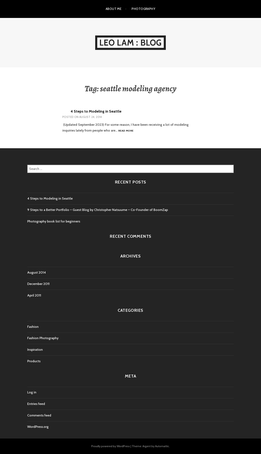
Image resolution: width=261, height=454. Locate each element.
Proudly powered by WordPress (110, 446)
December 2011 (38, 284)
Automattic (162, 446)
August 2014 (36, 272)
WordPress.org (38, 427)
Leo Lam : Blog (130, 43)
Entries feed (36, 404)
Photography (143, 9)
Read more (125, 131)
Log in (31, 392)
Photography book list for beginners (53, 221)
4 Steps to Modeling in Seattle (96, 111)
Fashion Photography (42, 338)
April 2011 (34, 295)
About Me (114, 9)
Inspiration (35, 350)
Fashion (33, 327)
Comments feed (39, 415)
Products (33, 361)
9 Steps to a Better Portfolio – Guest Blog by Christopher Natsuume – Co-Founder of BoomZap (97, 210)
